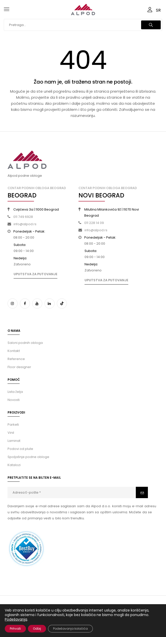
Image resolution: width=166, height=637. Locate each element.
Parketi (13, 424)
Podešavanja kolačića (70, 628)
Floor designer (19, 367)
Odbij (37, 628)
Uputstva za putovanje (35, 274)
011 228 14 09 (94, 222)
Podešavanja (16, 619)
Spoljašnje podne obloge (28, 456)
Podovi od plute (20, 448)
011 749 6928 (23, 216)
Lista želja (15, 391)
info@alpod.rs (25, 224)
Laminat (14, 440)
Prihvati (15, 628)
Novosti (14, 399)
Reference (16, 358)
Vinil (11, 432)
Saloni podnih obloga (25, 342)
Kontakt (14, 350)
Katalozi (14, 465)
